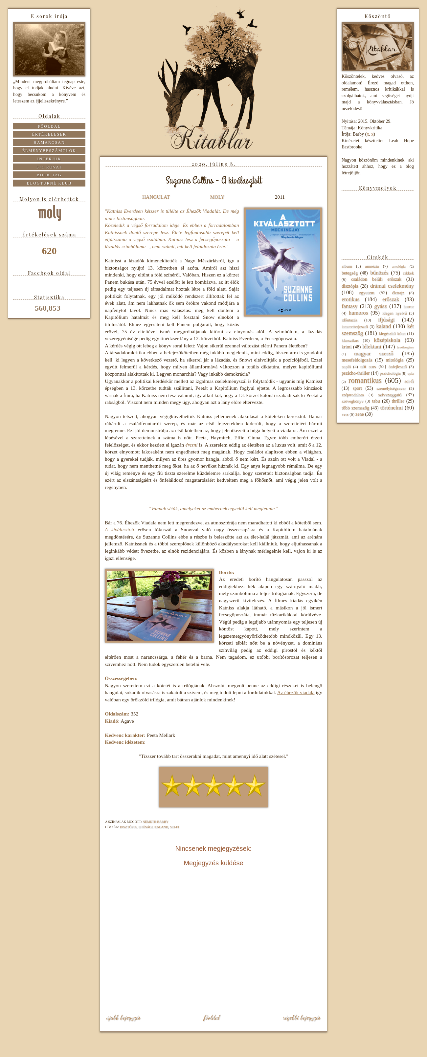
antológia (399, 266)
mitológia (394, 360)
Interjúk (49, 159)
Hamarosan (49, 142)
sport (357, 388)
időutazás (349, 320)
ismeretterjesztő (355, 326)
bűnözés (379, 273)
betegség (350, 273)
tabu (376, 401)
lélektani (371, 346)
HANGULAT (156, 197)
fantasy (349, 306)
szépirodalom (353, 395)
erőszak (390, 299)
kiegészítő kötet (392, 333)
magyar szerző (373, 353)
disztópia (128, 827)
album (347, 266)
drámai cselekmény (392, 286)
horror (409, 306)
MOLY (217, 197)
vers (345, 414)
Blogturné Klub (49, 183)
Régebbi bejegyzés (302, 1017)
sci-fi (174, 827)
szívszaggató (390, 394)
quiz (411, 373)
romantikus (365, 380)
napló (346, 366)
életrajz (398, 293)
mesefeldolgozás (357, 360)
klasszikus (350, 340)
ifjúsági (145, 827)
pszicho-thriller (356, 373)
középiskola (387, 340)
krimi (346, 346)
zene (359, 414)
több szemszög (355, 408)
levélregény (405, 347)
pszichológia (390, 373)
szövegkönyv (352, 401)
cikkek (408, 273)
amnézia (372, 266)
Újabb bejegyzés (123, 1017)
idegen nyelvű (394, 313)
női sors (368, 366)
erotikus (350, 299)
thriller (398, 401)
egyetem (366, 292)
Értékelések (49, 134)
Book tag (49, 175)
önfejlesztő (398, 366)
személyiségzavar (391, 388)
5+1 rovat (49, 167)
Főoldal (211, 1017)
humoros (358, 313)
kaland (161, 827)
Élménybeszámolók (49, 150)
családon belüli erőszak (376, 279)
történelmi (391, 408)
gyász (380, 306)
